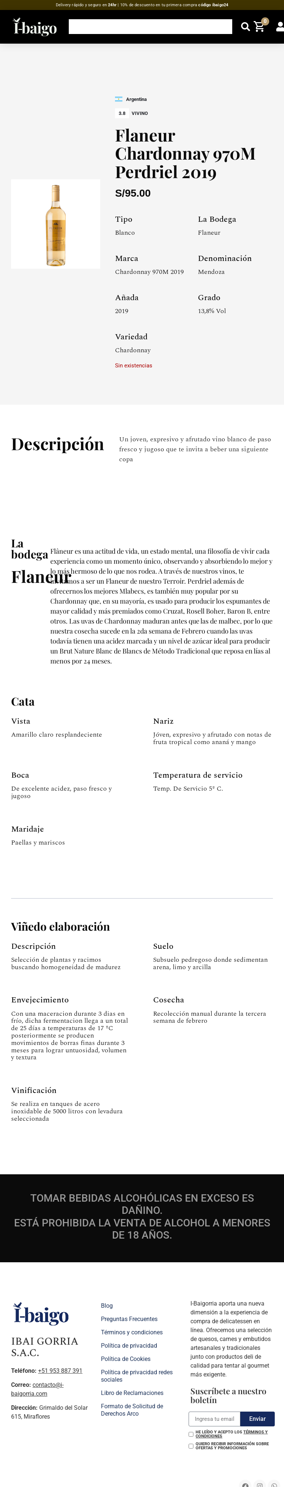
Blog (107, 1305)
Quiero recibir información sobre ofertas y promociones (232, 1446)
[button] (246, 27)
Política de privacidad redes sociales (137, 1376)
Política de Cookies (126, 1358)
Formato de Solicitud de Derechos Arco (132, 1410)
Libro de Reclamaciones (132, 1392)
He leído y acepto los (232, 1434)
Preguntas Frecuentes (129, 1319)
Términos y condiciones (132, 1332)
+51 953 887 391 (60, 1370)
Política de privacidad (129, 1345)
